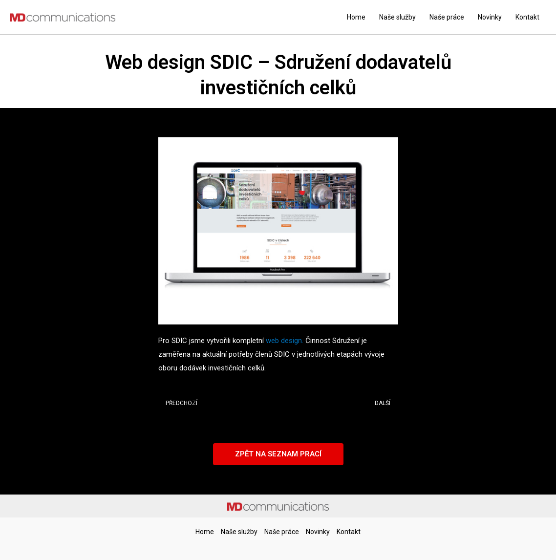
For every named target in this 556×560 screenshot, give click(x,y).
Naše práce (446, 17)
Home (356, 17)
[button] (278, 454)
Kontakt (527, 17)
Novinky (490, 17)
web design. (285, 340)
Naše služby (397, 17)
